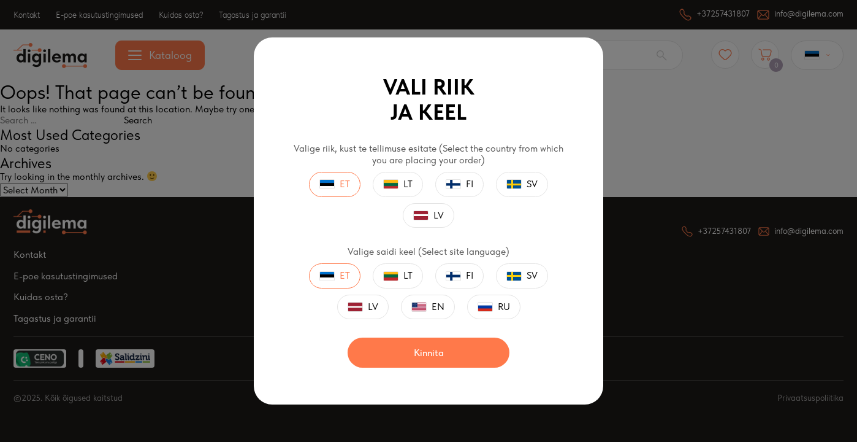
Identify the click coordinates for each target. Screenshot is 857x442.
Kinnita (429, 353)
